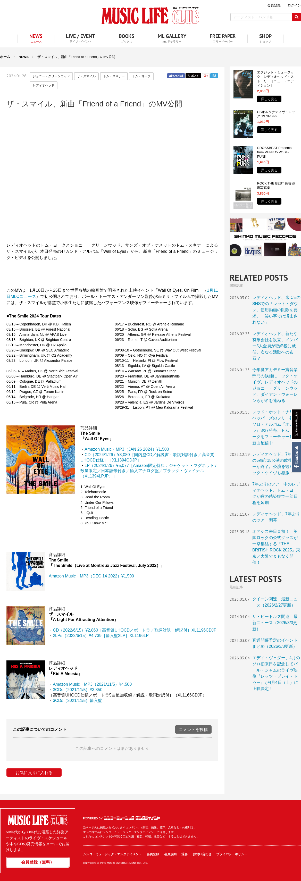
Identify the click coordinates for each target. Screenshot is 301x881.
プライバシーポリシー (231, 854)
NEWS (24, 57)
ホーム (5, 57)
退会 (184, 854)
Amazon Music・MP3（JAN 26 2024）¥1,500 (127, 449)
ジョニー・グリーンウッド (51, 76)
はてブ (214, 75)
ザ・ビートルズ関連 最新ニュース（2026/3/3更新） (275, 622)
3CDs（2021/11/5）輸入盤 (77, 700)
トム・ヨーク (141, 76)
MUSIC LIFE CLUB (150, 15)
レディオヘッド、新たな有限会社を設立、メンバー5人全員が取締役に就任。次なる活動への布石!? (275, 345)
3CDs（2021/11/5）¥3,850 (77, 689)
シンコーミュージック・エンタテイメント (132, 818)
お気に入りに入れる (34, 772)
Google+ (206, 75)
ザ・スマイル (86, 76)
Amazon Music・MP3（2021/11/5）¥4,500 (92, 684)
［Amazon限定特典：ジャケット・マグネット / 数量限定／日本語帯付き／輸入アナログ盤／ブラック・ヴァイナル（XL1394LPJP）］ (148, 471)
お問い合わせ (202, 854)
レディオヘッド (43, 85)
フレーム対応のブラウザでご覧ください (112, 175)
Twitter (193, 75)
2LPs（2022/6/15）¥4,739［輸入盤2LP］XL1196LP (101, 635)
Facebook (296, 457)
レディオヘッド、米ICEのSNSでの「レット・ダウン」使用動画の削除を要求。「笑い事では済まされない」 (276, 309)
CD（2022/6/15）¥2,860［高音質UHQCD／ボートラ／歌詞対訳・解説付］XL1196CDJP (134, 630)
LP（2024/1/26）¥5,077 (107, 465)
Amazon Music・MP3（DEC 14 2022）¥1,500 (91, 576)
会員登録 (153, 854)
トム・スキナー (114, 76)
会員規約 (170, 854)
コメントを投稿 (193, 729)
